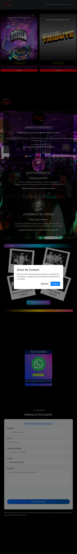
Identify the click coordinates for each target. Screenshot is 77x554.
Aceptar (55, 284)
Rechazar (44, 284)
